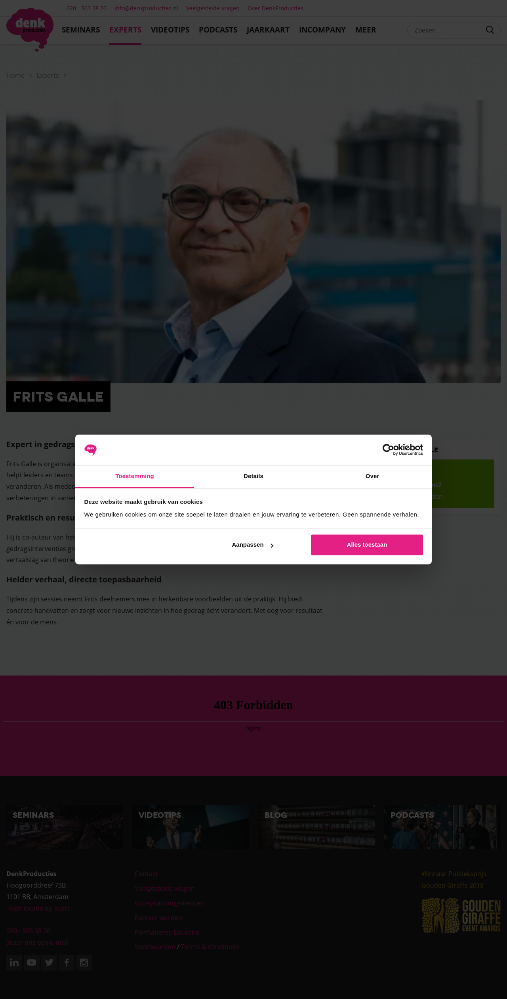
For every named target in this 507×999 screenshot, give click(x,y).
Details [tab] (253, 476)
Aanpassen (252, 545)
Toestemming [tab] (134, 476)
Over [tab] (372, 476)
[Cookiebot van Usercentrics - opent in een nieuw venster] (388, 450)
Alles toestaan (367, 545)
